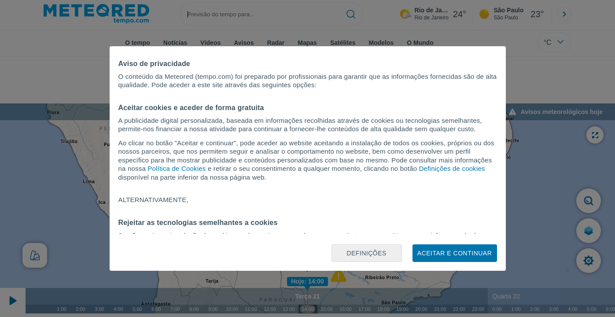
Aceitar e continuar (454, 253)
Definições (366, 253)
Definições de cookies (452, 168)
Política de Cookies (176, 168)
